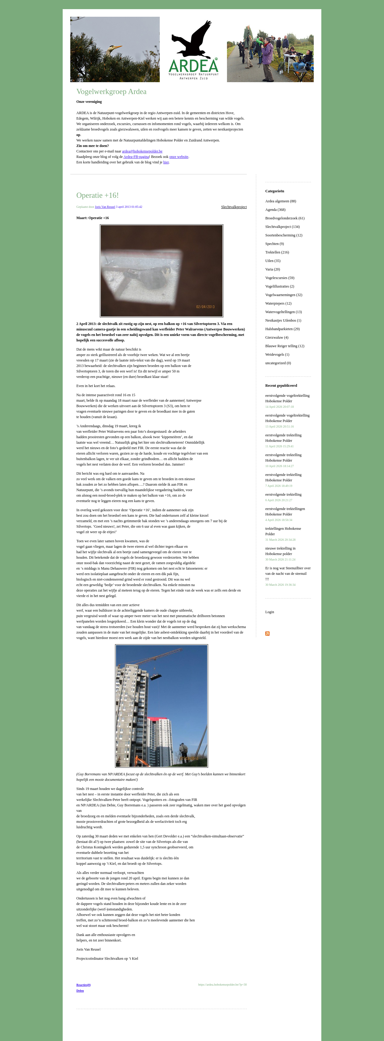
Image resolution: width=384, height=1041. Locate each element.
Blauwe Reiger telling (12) (284, 346)
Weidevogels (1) (277, 354)
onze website (178, 157)
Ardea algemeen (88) (280, 201)
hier (166, 162)
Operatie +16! (97, 195)
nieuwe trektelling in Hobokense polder (280, 553)
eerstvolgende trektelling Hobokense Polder (283, 440)
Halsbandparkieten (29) (282, 329)
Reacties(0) (83, 985)
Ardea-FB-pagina (136, 157)
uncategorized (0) (278, 363)
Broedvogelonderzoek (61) (285, 218)
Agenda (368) (275, 210)
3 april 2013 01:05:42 (129, 206)
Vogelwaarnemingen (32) (283, 295)
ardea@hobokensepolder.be (142, 151)
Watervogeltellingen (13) (283, 312)
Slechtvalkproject (234, 207)
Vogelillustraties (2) (279, 286)
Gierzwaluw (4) (276, 337)
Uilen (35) (273, 261)
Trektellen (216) (277, 252)
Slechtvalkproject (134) (282, 227)
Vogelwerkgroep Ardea (111, 91)
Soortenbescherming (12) (283, 235)
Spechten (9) (274, 244)
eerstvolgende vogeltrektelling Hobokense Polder (287, 400)
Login (269, 612)
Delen (80, 990)
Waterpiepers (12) (278, 303)
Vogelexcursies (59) (279, 278)
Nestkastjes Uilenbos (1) (283, 320)
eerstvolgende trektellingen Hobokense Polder (285, 514)
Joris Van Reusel (105, 206)
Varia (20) (272, 269)
